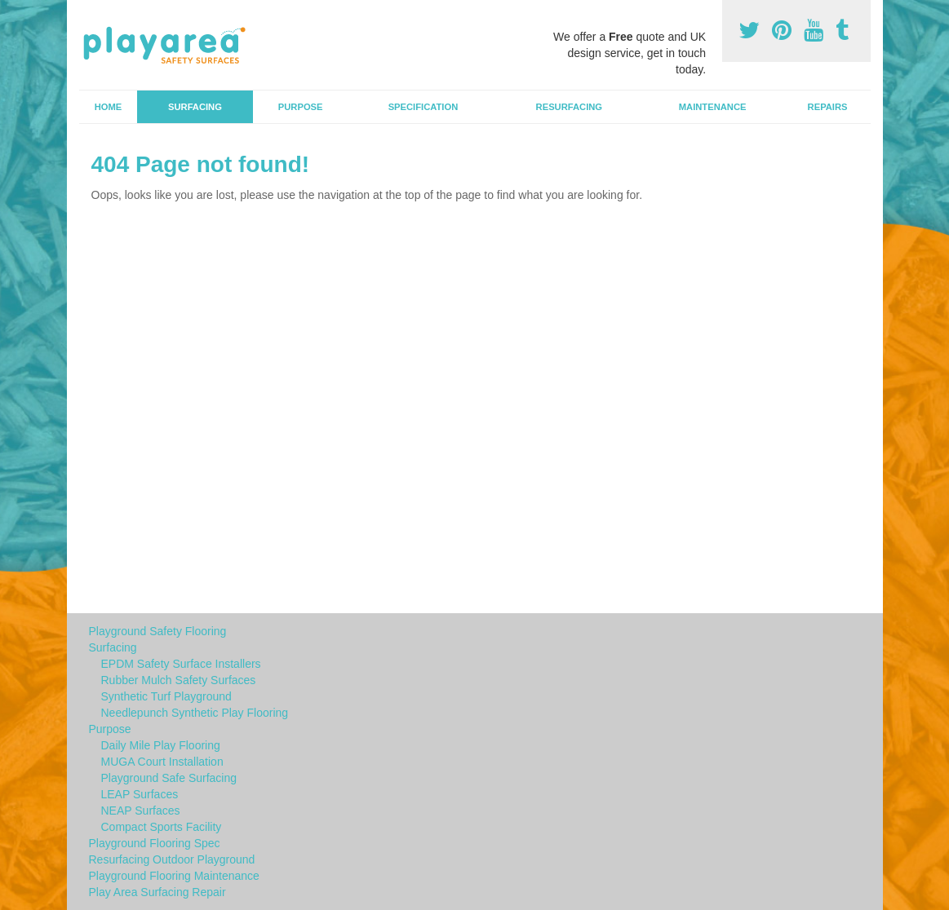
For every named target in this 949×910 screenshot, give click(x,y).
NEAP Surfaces (140, 810)
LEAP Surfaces (140, 794)
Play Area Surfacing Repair (157, 892)
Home (108, 107)
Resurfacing (569, 107)
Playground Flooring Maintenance (174, 875)
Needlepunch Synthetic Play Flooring (195, 712)
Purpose (300, 107)
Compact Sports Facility (161, 826)
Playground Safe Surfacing (169, 777)
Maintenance (713, 107)
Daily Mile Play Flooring (160, 745)
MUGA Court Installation (162, 761)
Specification (423, 107)
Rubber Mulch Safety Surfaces (178, 680)
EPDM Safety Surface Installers (181, 663)
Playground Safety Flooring (158, 631)
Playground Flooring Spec (154, 843)
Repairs (828, 107)
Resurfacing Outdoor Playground (172, 859)
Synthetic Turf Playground (166, 696)
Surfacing (195, 107)
